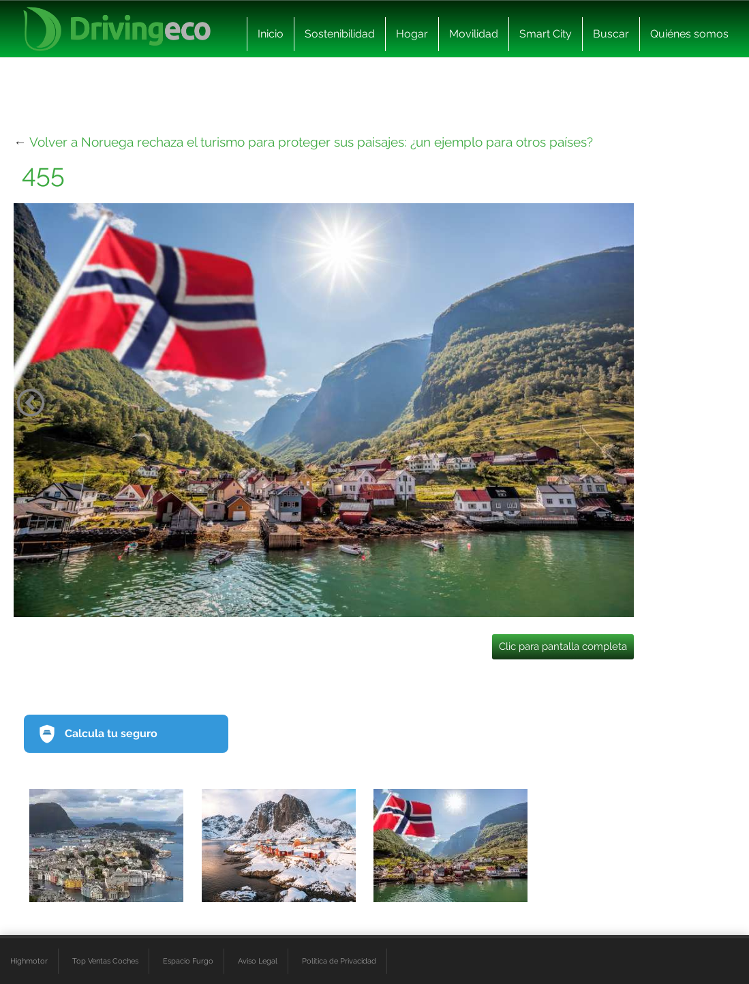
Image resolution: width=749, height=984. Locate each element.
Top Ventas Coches (105, 961)
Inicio (271, 33)
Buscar (611, 33)
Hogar (412, 33)
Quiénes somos (689, 33)
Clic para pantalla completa (563, 646)
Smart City (545, 33)
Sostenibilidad (340, 33)
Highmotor (29, 961)
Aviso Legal (257, 961)
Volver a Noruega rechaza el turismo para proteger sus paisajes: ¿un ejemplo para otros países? (311, 141)
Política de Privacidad (339, 961)
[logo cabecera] (117, 29)
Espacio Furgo (188, 961)
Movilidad (473, 33)
